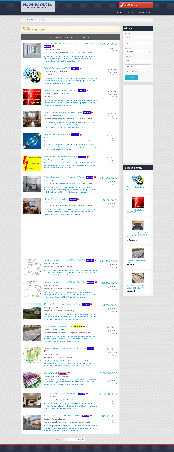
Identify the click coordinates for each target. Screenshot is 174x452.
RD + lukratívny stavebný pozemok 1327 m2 (62, 304)
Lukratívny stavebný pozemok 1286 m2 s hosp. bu (65, 348)
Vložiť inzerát (131, 5)
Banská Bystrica (55, 49)
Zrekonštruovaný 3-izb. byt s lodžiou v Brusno (63, 112)
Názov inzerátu (56, 37)
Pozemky (47, 263)
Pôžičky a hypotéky (50, 376)
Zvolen (52, 180)
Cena (77, 37)
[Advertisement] (70, 237)
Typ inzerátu (129, 56)
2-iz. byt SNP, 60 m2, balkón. (56, 199)
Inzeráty (132, 12)
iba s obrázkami (132, 71)
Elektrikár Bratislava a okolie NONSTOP (60, 90)
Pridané (84, 37)
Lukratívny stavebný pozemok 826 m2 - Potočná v (64, 282)
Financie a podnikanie (51, 160)
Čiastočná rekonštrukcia (66, 206)
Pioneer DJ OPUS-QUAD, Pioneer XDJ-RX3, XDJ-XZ (138, 235)
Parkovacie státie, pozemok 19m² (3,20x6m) (62, 416)
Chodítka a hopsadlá (51, 94)
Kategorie (120, 12)
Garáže (46, 138)
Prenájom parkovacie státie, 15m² (58, 326)
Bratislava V (66, 160)
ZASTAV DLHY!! (50, 373)
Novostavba (62, 141)
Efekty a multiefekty (50, 72)
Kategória (68, 37)
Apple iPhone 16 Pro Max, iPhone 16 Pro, (136, 287)
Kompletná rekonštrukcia (66, 52)
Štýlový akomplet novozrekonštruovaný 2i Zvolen (64, 177)
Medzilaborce (64, 376)
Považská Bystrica (56, 203)
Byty (45, 49)
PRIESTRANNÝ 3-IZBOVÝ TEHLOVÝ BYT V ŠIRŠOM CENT (69, 44)
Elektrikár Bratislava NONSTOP (57, 68)
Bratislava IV (64, 72)
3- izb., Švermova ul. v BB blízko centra (60, 394)
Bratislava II (65, 94)
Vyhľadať (127, 33)
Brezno (55, 263)
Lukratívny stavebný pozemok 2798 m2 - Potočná (64, 260)
